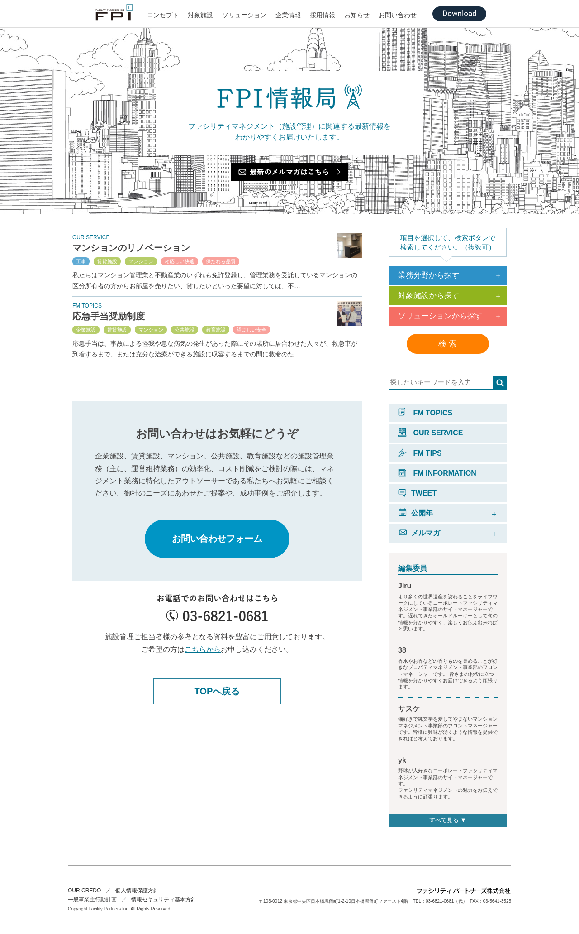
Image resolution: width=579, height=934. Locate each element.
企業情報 (288, 15)
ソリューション (244, 15)
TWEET (417, 493)
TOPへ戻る (217, 691)
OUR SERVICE (430, 433)
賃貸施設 (107, 261)
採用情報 (322, 15)
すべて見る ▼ (447, 820)
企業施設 (86, 329)
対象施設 (200, 15)
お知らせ (357, 15)
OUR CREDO (84, 890)
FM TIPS (420, 453)
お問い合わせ (398, 15)
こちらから (203, 649)
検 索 (447, 343)
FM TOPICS (425, 413)
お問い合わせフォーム (217, 539)
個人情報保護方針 (137, 890)
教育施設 (216, 329)
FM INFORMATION (437, 473)
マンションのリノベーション (131, 248)
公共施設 (185, 329)
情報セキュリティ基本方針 (163, 899)
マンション (140, 261)
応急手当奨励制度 (108, 316)
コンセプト (163, 15)
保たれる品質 (221, 261)
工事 (81, 261)
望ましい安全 (251, 329)
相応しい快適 (180, 261)
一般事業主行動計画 (92, 899)
